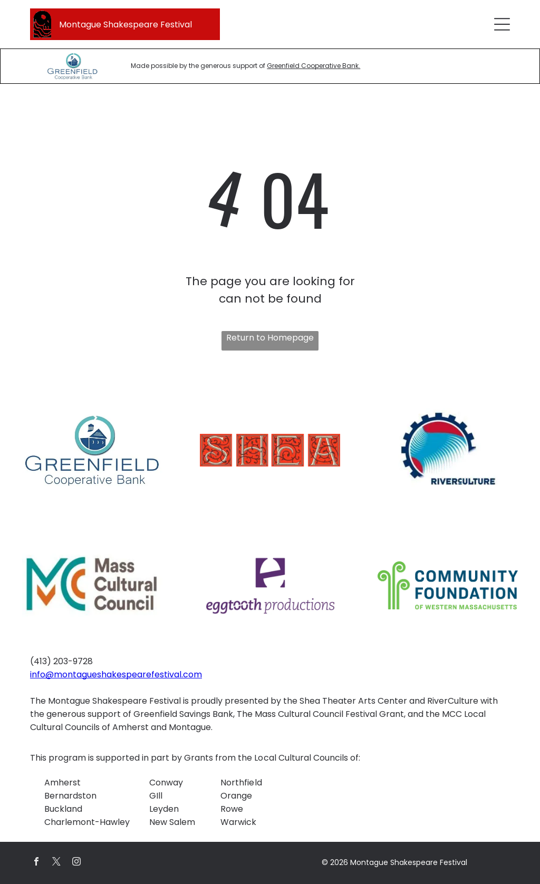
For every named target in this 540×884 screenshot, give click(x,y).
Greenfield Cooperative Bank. (313, 65)
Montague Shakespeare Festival (125, 24)
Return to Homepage (270, 338)
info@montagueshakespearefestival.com (116, 674)
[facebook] (36, 862)
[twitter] (56, 862)
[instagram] (76, 862)
